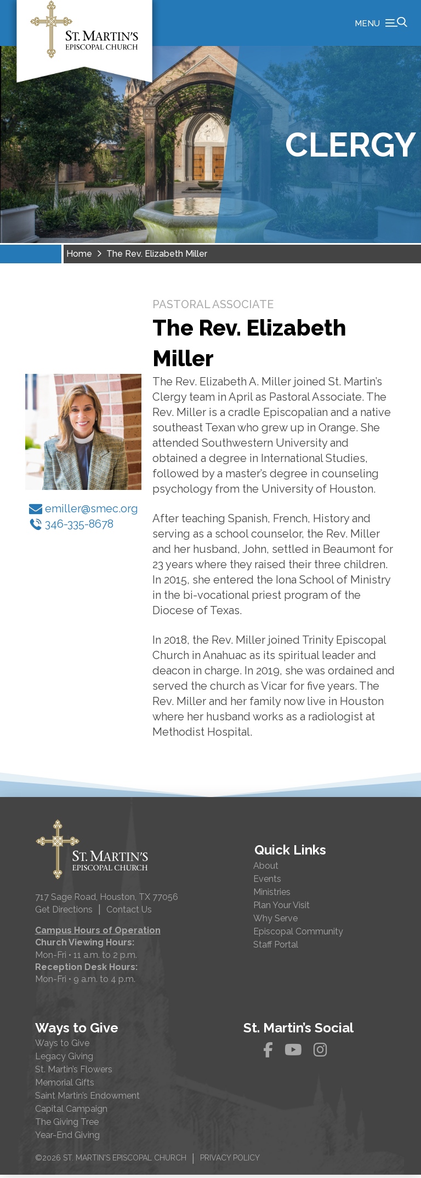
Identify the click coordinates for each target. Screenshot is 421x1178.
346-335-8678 (71, 526)
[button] (381, 24)
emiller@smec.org (83, 511)
